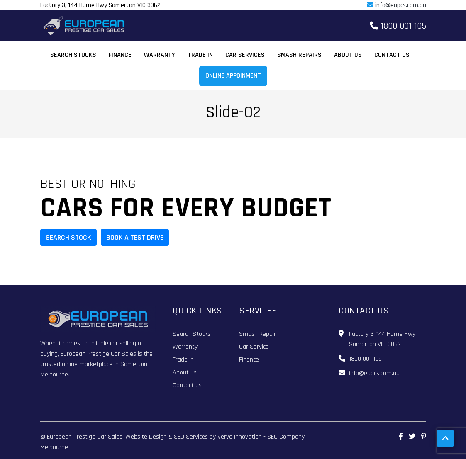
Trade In (200, 55)
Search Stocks (73, 55)
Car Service (254, 346)
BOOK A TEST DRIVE (134, 237)
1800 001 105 (398, 26)
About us (348, 55)
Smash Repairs (299, 55)
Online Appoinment (233, 75)
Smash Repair (257, 334)
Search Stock (68, 237)
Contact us (392, 55)
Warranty (159, 55)
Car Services (245, 55)
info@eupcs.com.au (396, 5)
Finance (120, 55)
